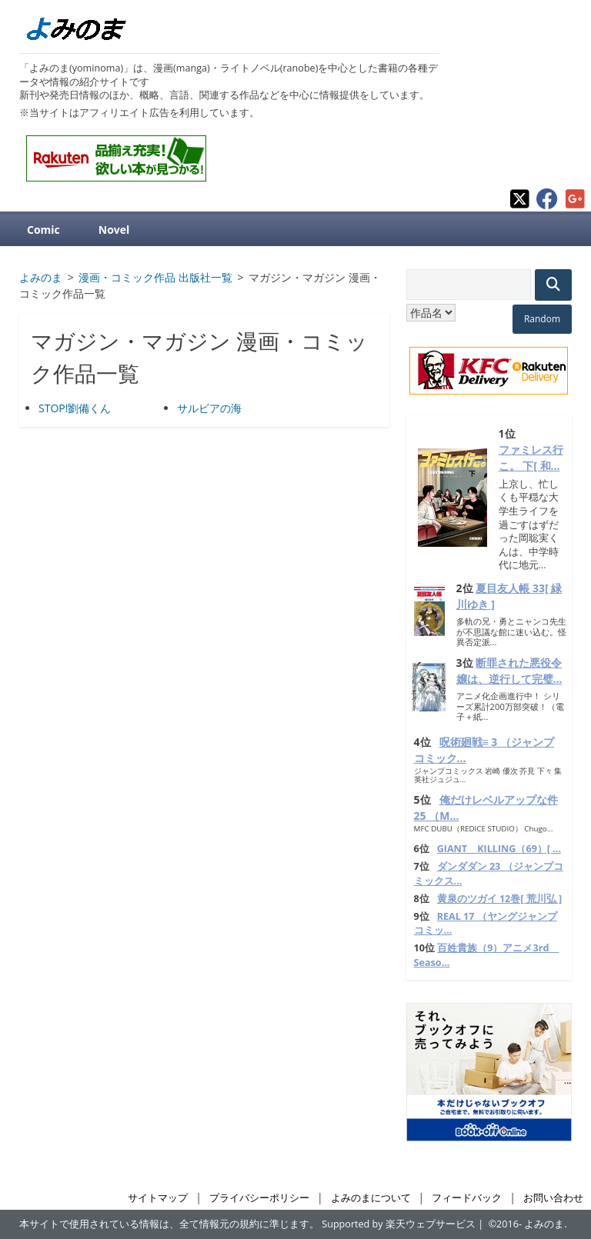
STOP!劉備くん (74, 408)
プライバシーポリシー (259, 1197)
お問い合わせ (553, 1197)
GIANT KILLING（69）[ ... (499, 848)
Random (542, 318)
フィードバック (467, 1197)
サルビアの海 (209, 408)
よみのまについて (371, 1197)
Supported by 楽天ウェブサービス (399, 1224)
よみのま (544, 1224)
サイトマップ (158, 1197)
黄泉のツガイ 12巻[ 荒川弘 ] (500, 898)
